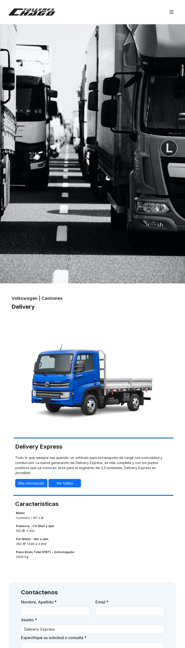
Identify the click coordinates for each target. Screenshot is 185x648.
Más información (31, 483)
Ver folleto (65, 483)
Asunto (29, 619)
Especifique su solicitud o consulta (53, 637)
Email (101, 602)
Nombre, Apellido (39, 602)
